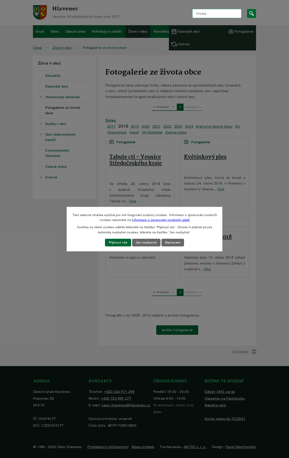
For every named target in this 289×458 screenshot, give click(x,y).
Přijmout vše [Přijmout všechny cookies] (118, 242)
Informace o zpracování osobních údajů (161, 220)
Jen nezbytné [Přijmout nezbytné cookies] (146, 242)
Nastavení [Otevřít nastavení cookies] (173, 242)
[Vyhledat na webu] (216, 13)
